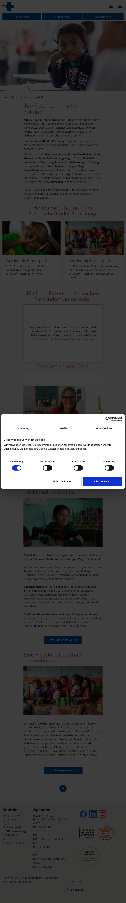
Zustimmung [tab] (21, 428)
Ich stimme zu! (102, 481)
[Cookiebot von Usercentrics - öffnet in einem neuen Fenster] (108, 419)
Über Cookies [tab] (104, 428)
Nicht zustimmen (62, 481)
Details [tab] (63, 428)
